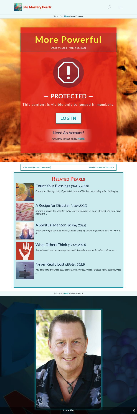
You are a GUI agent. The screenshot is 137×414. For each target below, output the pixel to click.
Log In (68, 118)
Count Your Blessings (52, 185)
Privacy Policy (58, 386)
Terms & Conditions (62, 390)
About (54, 377)
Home (66, 16)
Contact (55, 382)
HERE (81, 138)
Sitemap (55, 394)
